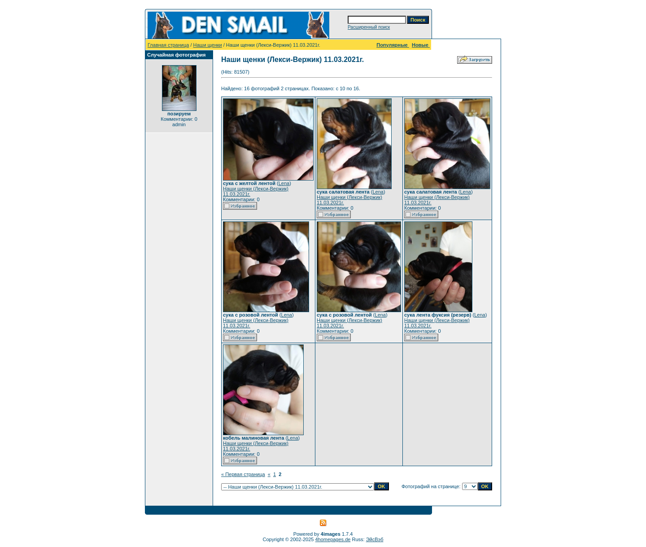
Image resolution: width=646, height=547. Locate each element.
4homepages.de (333, 539)
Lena (284, 183)
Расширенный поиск (369, 27)
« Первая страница (243, 474)
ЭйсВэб (375, 539)
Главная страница (168, 45)
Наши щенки (207, 45)
